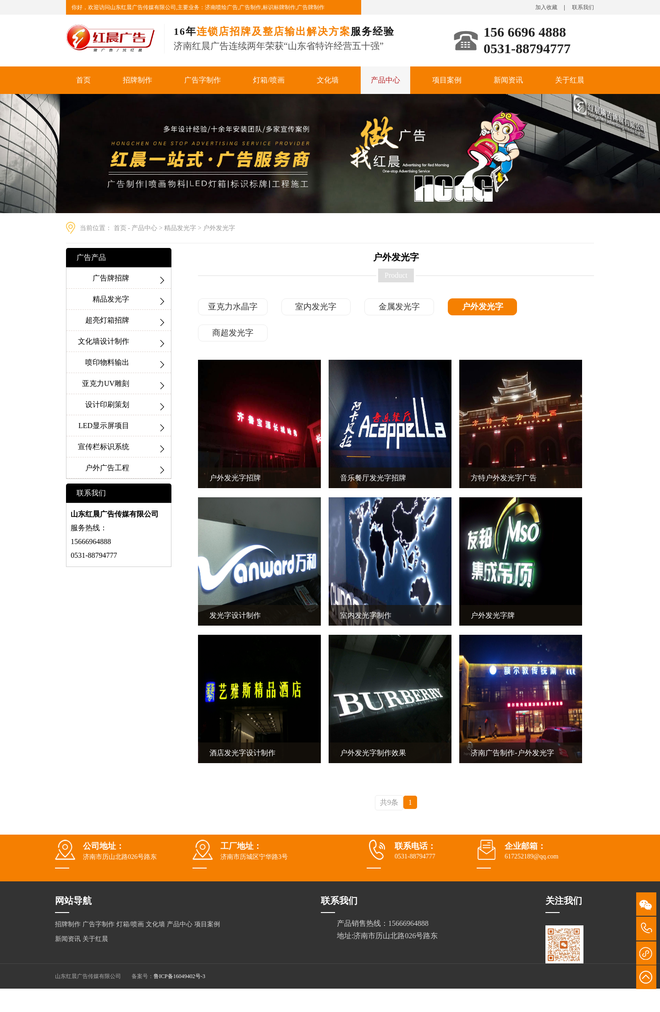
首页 (83, 80)
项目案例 (447, 80)
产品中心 (385, 80)
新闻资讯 (508, 80)
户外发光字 (219, 228)
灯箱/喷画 (268, 80)
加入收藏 (546, 7)
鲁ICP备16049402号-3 (179, 976)
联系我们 (583, 7)
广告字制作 (202, 80)
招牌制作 (137, 80)
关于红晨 (569, 80)
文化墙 (328, 80)
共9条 (389, 802)
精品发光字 (180, 228)
